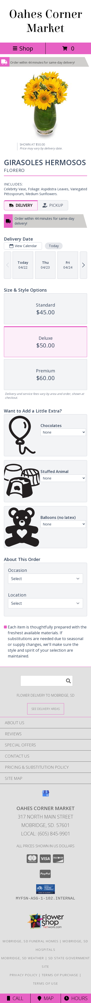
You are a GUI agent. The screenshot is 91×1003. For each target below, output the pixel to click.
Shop (23, 48)
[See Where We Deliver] (45, 708)
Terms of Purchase (60, 975)
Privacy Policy (24, 975)
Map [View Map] (46, 998)
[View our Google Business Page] (46, 795)
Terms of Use (45, 983)
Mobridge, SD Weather (22, 958)
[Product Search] (46, 680)
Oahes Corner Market (45, 21)
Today (54, 245)
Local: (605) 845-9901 (45, 833)
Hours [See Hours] (76, 998)
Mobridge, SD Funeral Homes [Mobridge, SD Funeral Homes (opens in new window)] (30, 941)
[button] (45, 889)
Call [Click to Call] (15, 998)
